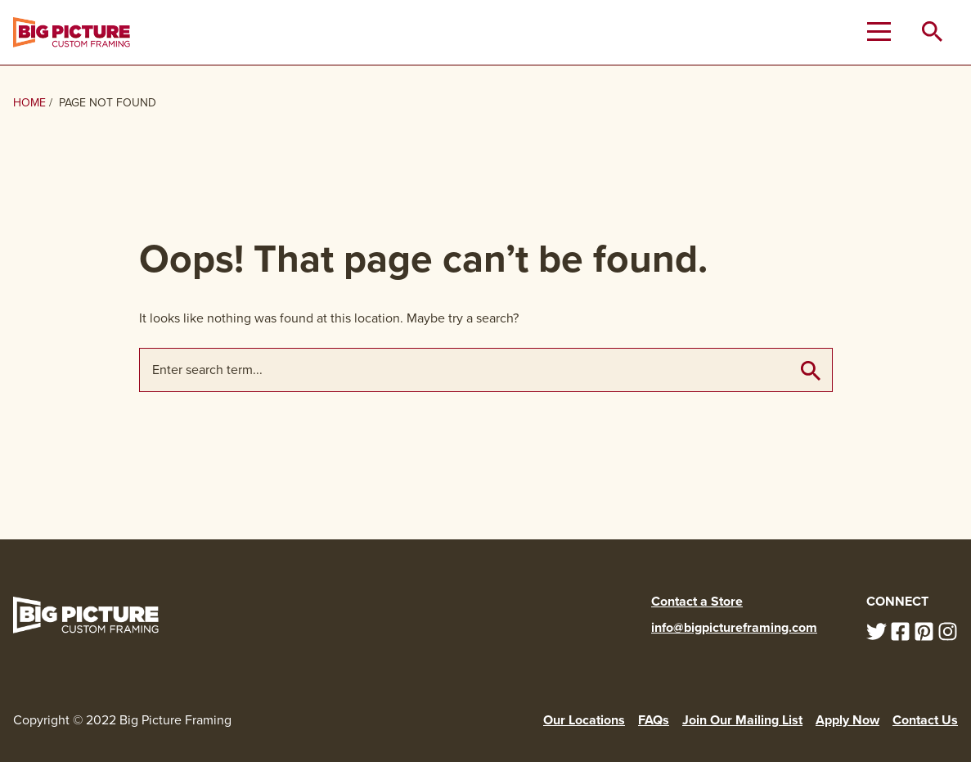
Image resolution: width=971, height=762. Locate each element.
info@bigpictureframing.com (734, 627)
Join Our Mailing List (742, 719)
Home (29, 102)
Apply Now (847, 719)
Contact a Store (697, 601)
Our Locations (584, 719)
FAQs (653, 719)
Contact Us (925, 719)
